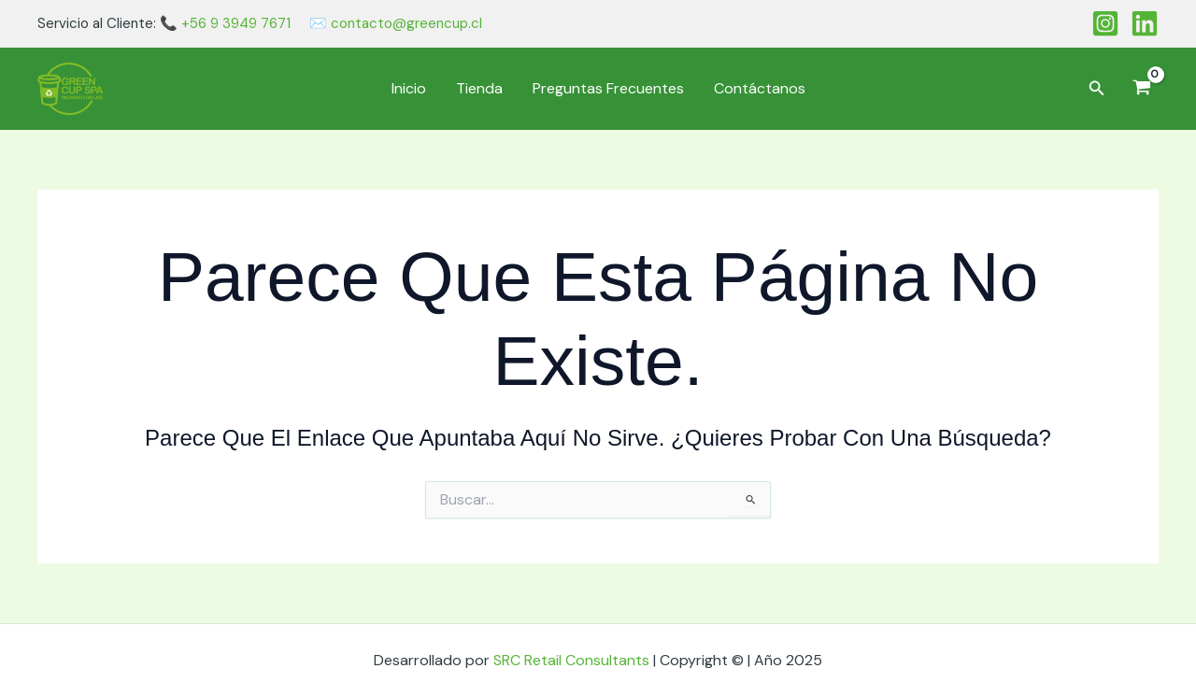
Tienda (479, 88)
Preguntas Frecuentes (608, 88)
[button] (1097, 89)
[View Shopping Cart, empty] (1141, 89)
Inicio (409, 88)
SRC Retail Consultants (573, 660)
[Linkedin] (1145, 23)
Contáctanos (759, 88)
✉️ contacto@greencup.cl (395, 23)
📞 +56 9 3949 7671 (225, 23)
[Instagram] (1105, 23)
